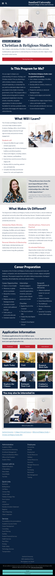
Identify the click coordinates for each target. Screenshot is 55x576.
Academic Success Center (9, 524)
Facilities (4, 534)
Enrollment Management (9, 452)
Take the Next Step (27, 59)
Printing (4, 544)
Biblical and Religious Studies (41, 432)
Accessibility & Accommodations (11, 521)
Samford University (7, 432)
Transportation (6, 551)
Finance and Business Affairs (10, 454)
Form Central (6, 499)
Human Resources (32, 459)
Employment (31, 452)
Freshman (10, 346)
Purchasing (30, 470)
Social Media (5, 474)
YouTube (4, 476)
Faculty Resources (32, 454)
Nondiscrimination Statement (10, 507)
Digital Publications (7, 466)
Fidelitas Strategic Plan (8, 497)
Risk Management (32, 475)
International (45, 346)
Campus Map (6, 492)
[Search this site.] (6, 3)
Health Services (6, 539)
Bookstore (5, 484)
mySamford (5, 504)
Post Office (5, 541)
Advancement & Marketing (10, 449)
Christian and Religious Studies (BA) (12, 435)
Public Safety (5, 546)
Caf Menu (5, 489)
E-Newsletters (6, 469)
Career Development (8, 526)
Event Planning (6, 531)
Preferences (28, 573)
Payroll (29, 467)
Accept (27, 571)
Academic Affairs (7, 447)
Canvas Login (6, 494)
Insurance (30, 462)
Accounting (30, 447)
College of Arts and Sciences (23, 432)
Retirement (30, 472)
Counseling (5, 529)
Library (4, 502)
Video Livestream (7, 514)
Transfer (27, 346)
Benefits (29, 449)
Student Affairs (6, 459)
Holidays (29, 457)
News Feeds (5, 471)
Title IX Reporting (7, 512)
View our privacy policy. (37, 567)
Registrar (4, 509)
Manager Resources (33, 465)
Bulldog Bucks (6, 487)
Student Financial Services (9, 536)
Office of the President (8, 457)
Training (29, 477)
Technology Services (8, 549)
